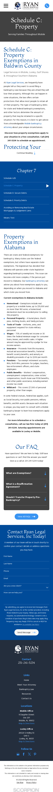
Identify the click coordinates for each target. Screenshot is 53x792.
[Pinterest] (35, 754)
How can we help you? (13, 593)
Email (6, 579)
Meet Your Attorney (26, 685)
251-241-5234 (26, 662)
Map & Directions (27, 723)
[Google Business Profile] (18, 754)
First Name (8, 556)
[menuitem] (26, 178)
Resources (26, 694)
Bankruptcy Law (26, 689)
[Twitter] (29, 754)
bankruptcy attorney (35, 281)
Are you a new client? (13, 586)
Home (26, 680)
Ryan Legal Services (15, 82)
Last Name (8, 564)
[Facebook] (23, 754)
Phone (6, 571)
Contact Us (26, 698)
